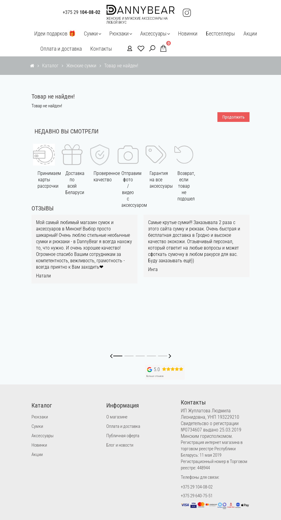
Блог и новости (119, 445)
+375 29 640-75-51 (197, 495)
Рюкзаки (119, 33)
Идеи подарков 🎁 (54, 33)
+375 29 (81, 12)
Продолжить (233, 117)
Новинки (187, 33)
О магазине (116, 417)
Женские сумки (81, 66)
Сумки (91, 33)
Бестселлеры (220, 33)
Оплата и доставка (61, 48)
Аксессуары (153, 33)
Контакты (101, 48)
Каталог (50, 66)
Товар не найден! (121, 66)
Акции (250, 33)
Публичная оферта (122, 435)
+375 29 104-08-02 (197, 487)
